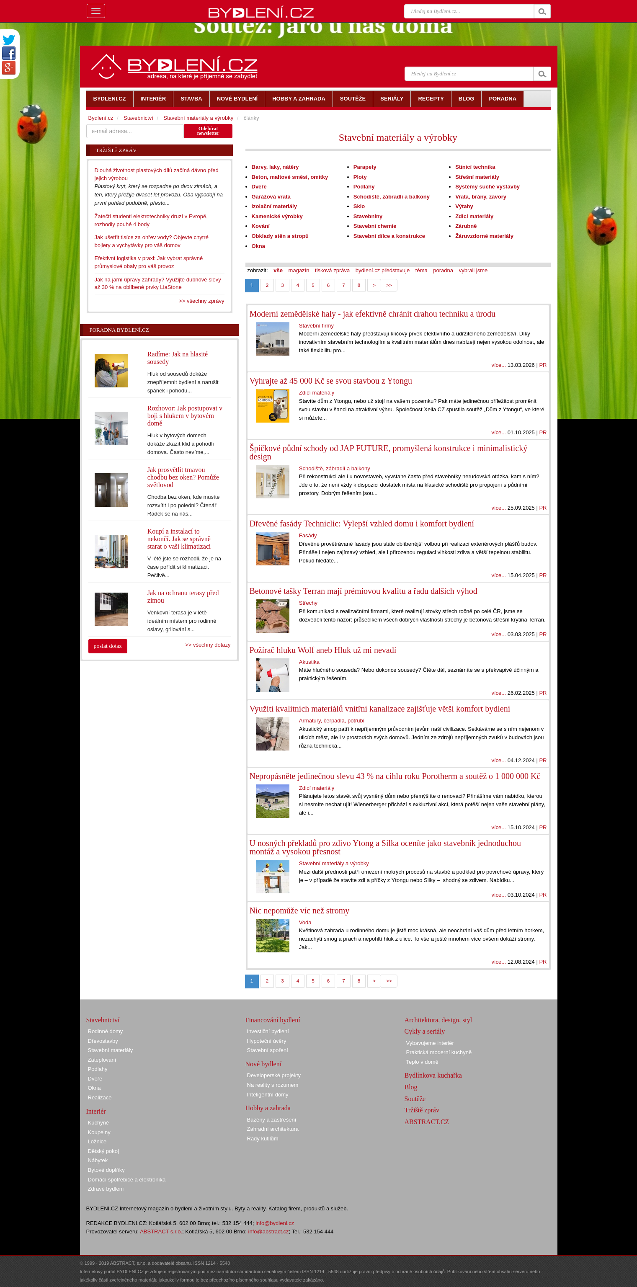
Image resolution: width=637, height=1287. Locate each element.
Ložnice (97, 1141)
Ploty (360, 177)
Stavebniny (367, 216)
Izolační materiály (274, 206)
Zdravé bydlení (106, 1189)
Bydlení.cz (100, 118)
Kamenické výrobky (277, 216)
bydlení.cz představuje (383, 270)
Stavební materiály (110, 1050)
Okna (259, 246)
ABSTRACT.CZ (427, 1121)
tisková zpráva (332, 270)
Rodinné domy (105, 1031)
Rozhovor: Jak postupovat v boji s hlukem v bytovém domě (184, 416)
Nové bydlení (263, 1064)
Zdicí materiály (474, 216)
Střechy (308, 603)
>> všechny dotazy (207, 645)
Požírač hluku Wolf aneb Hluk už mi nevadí (323, 650)
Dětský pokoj (103, 1151)
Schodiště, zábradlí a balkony (391, 196)
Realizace (100, 1097)
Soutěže (415, 1098)
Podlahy (364, 186)
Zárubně (466, 226)
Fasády (308, 535)
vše (278, 270)
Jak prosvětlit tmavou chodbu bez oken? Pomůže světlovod (183, 477)
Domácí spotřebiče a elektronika (127, 1179)
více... (498, 365)
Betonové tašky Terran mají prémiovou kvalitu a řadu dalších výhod (363, 591)
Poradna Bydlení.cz (119, 330)
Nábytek (98, 1160)
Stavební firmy (316, 325)
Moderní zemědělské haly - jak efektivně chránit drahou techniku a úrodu (373, 313)
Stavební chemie (375, 226)
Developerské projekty (274, 1075)
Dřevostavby (103, 1041)
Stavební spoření (267, 1050)
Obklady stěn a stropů (280, 236)
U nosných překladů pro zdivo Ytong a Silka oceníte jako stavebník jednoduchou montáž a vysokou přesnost (385, 847)
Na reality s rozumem (273, 1085)
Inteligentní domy (268, 1094)
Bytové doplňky (106, 1170)
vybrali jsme (473, 270)
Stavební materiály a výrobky (398, 137)
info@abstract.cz (268, 1231)
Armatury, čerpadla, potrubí (332, 720)
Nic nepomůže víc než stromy (300, 910)
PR (543, 365)
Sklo (359, 206)
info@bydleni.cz (274, 1223)
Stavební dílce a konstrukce (389, 236)
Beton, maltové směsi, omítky (290, 177)
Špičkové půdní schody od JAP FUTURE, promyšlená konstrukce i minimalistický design (389, 452)
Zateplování (102, 1060)
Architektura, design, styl (438, 1020)
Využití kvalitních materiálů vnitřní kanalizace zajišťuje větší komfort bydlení (380, 708)
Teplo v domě (422, 1062)
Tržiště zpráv (422, 1110)
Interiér (96, 1111)
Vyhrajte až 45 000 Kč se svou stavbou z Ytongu (331, 380)
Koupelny (99, 1132)
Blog (411, 1087)
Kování (261, 226)
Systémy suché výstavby (487, 186)
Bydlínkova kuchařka (433, 1075)
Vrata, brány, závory (480, 196)
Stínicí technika (475, 167)
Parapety (365, 167)
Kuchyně (98, 1122)
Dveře (259, 186)
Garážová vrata (271, 196)
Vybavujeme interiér (430, 1043)
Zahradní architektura (273, 1129)
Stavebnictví (138, 118)
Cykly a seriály (425, 1031)
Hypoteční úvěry (266, 1041)
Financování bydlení (272, 1020)
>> (389, 285)
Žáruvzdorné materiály (484, 236)
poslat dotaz (108, 646)
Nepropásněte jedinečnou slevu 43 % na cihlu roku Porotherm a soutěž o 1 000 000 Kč (395, 776)
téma (421, 270)
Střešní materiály (477, 177)
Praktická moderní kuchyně (439, 1052)
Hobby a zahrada (268, 1108)
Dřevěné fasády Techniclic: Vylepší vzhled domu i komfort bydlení (362, 523)
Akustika (309, 662)
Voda (305, 922)
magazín (299, 270)
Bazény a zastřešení (272, 1120)
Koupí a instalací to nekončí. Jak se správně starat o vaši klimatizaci (179, 539)
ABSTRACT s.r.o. (161, 1231)
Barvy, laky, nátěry (275, 167)
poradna (443, 270)
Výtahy (464, 206)
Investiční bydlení (268, 1031)
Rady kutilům (263, 1138)
